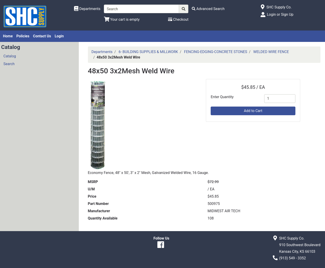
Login (59, 36)
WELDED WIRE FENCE (271, 52)
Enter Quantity (222, 97)
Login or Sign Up (280, 14)
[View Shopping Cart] (122, 19)
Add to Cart (253, 111)
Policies (22, 36)
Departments (102, 52)
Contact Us (42, 36)
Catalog (9, 56)
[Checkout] (178, 19)
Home (8, 36)
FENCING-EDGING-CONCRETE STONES (215, 52)
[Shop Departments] (87, 9)
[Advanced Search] (208, 9)
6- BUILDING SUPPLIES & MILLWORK (148, 52)
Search (9, 64)
